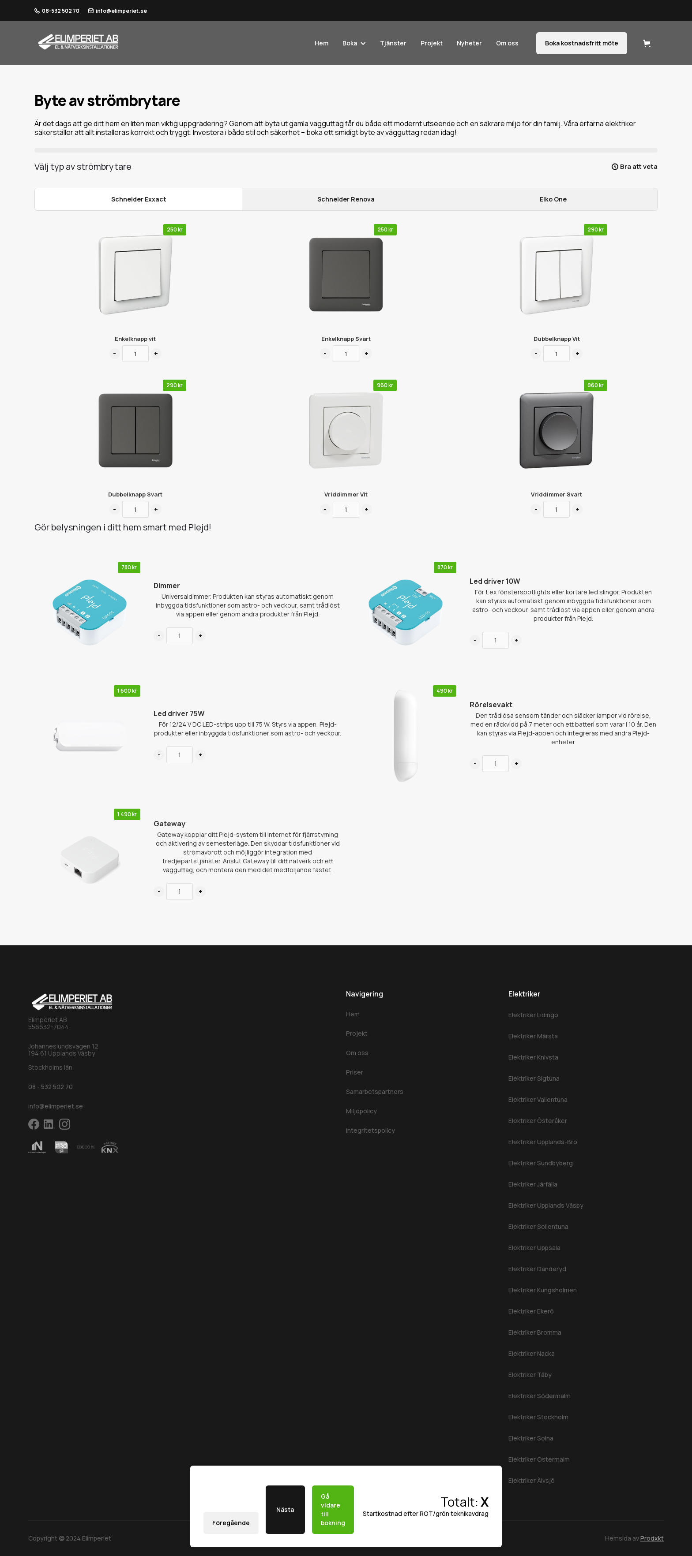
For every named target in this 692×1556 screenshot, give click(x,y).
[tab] (138, 199)
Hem (321, 43)
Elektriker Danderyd (537, 1269)
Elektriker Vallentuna (538, 1099)
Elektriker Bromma (534, 1332)
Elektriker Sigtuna (534, 1078)
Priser (354, 1072)
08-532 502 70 (60, 11)
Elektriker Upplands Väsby (545, 1205)
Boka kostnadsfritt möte (581, 43)
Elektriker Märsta (533, 1036)
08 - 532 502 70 (50, 1086)
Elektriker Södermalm (539, 1396)
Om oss (507, 43)
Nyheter (469, 43)
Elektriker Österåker (537, 1120)
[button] (350, 43)
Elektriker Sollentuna (538, 1226)
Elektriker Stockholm (538, 1417)
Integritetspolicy (370, 1130)
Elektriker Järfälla (532, 1184)
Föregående (231, 1523)
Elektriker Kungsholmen (542, 1290)
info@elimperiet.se (121, 11)
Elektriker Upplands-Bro (542, 1142)
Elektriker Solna (530, 1438)
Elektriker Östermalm (539, 1459)
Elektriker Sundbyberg (540, 1163)
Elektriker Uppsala (534, 1247)
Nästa (285, 1509)
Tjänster (393, 43)
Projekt (432, 43)
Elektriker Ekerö (531, 1311)
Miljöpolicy (361, 1111)
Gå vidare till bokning (333, 1509)
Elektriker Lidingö (533, 1015)
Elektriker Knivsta (533, 1057)
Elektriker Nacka (531, 1353)
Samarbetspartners (374, 1091)
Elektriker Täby (530, 1374)
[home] (78, 41)
